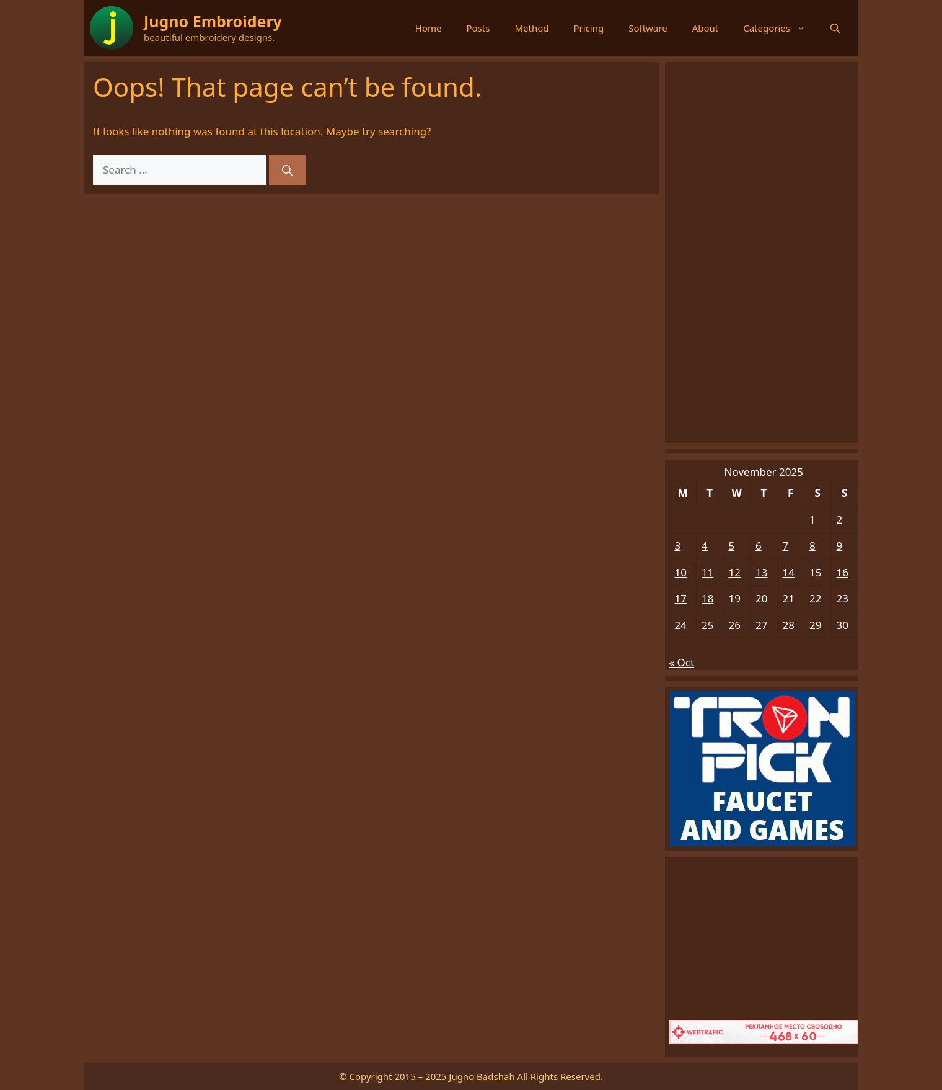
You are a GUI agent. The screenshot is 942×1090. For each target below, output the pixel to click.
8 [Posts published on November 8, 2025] (812, 545)
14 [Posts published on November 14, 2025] (789, 572)
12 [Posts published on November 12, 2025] (735, 572)
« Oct (682, 662)
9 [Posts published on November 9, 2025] (840, 545)
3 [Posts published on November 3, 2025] (678, 545)
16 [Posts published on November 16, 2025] (842, 572)
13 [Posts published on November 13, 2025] (761, 572)
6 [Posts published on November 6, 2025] (758, 545)
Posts (478, 28)
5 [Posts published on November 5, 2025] (732, 545)
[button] (835, 28)
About (705, 28)
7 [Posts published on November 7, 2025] (786, 545)
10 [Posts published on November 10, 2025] (681, 572)
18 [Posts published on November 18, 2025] (707, 598)
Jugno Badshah (481, 1076)
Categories (780, 28)
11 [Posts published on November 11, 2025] (707, 572)
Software (647, 28)
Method (531, 28)
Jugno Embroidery (213, 21)
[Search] (287, 170)
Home (428, 28)
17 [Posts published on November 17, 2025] (681, 598)
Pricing (588, 28)
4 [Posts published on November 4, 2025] (705, 545)
